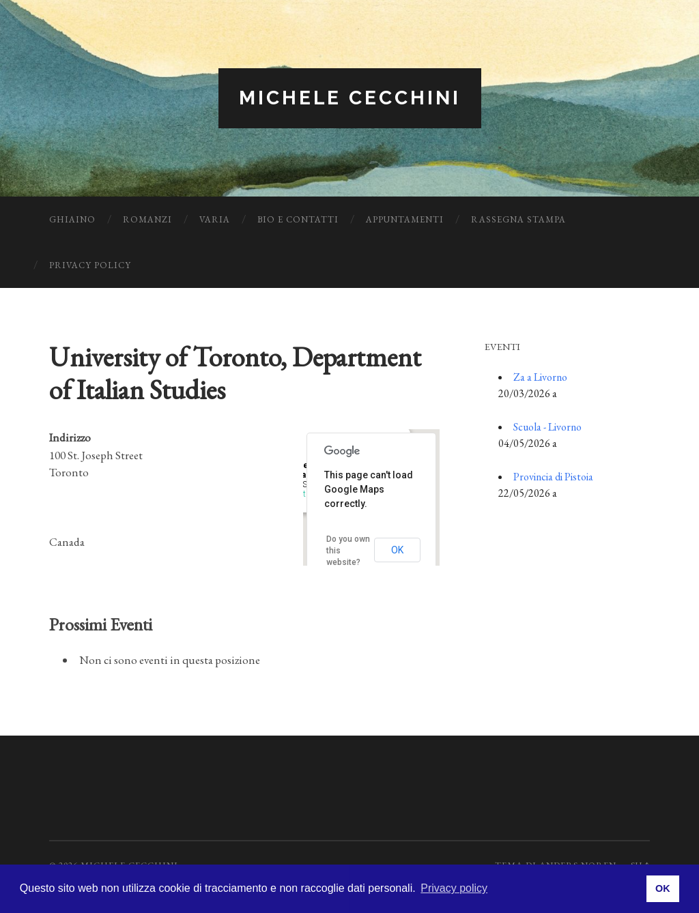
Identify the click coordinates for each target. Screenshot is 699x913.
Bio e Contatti (298, 219)
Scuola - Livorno (547, 427)
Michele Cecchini (350, 98)
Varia (214, 219)
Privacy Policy (90, 265)
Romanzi (147, 219)
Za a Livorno (540, 377)
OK (397, 550)
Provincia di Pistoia (553, 476)
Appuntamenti (405, 219)
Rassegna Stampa (518, 219)
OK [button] (662, 888)
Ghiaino (72, 219)
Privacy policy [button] (453, 888)
